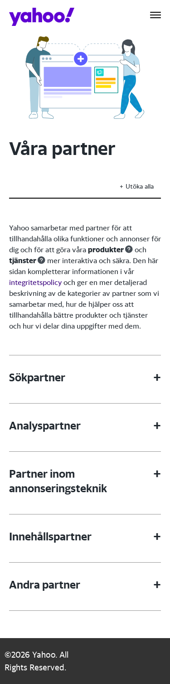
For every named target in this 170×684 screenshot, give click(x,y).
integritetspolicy (35, 282)
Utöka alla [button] (140, 186)
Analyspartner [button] (45, 425)
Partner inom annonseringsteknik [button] (58, 480)
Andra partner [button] (44, 584)
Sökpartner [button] (37, 377)
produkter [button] (106, 249)
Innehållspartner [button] (50, 536)
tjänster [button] (22, 260)
